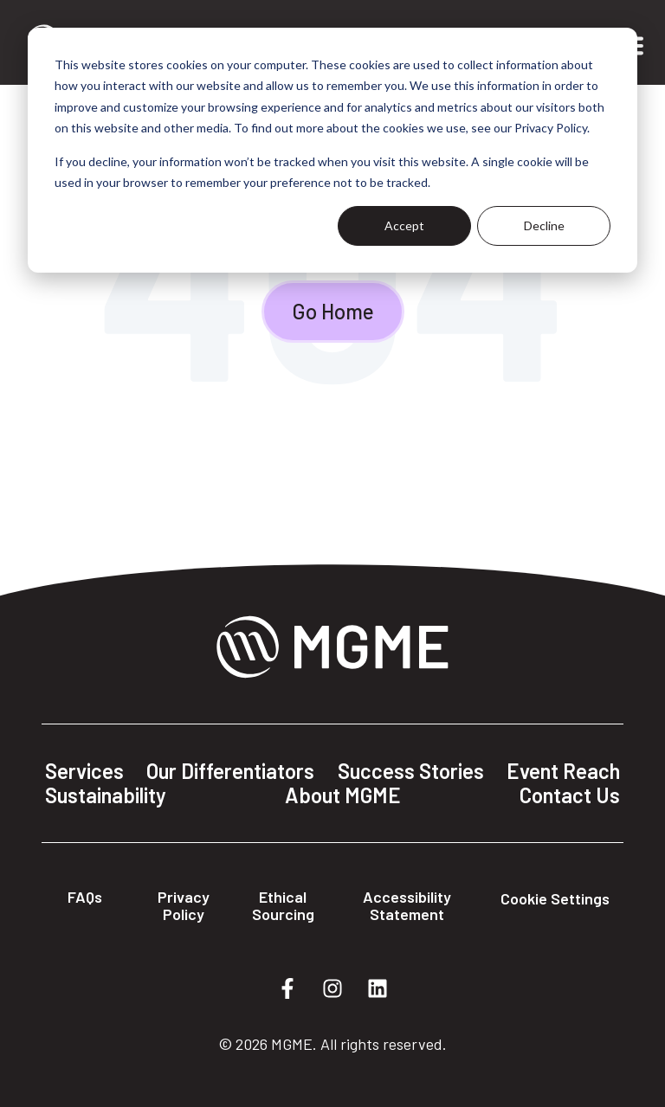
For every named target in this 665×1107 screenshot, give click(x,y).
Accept (404, 225)
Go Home (333, 311)
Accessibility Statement (407, 905)
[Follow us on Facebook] (287, 988)
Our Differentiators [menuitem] (230, 771)
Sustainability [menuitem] (105, 795)
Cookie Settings (555, 898)
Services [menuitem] (84, 771)
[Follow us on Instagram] (332, 988)
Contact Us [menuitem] (570, 795)
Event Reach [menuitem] (563, 771)
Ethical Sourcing (283, 905)
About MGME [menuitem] (343, 795)
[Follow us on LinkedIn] (377, 988)
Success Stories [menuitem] (411, 771)
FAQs (85, 896)
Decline (544, 225)
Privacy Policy (184, 905)
